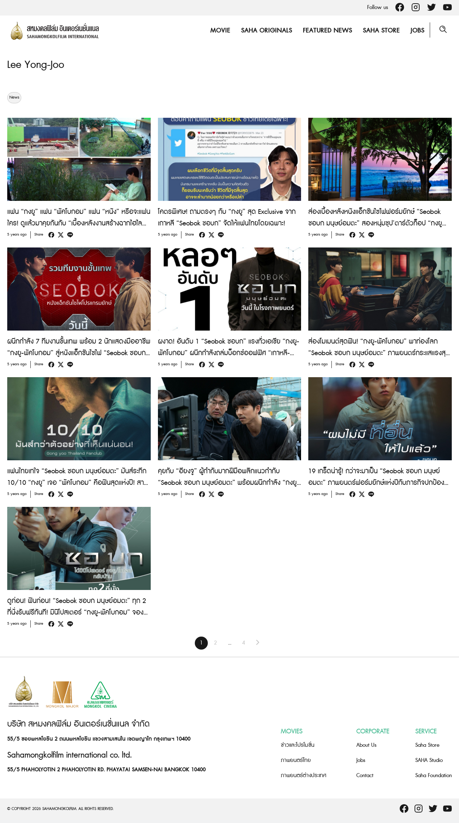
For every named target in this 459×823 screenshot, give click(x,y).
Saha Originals (265, 30)
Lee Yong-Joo (37, 64)
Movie (219, 30)
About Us (366, 745)
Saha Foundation (433, 775)
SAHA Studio (429, 760)
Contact (364, 775)
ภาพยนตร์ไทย (296, 760)
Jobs (416, 30)
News (14, 97)
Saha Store (379, 30)
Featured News (326, 30)
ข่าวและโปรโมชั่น (297, 745)
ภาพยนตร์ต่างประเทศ (303, 775)
